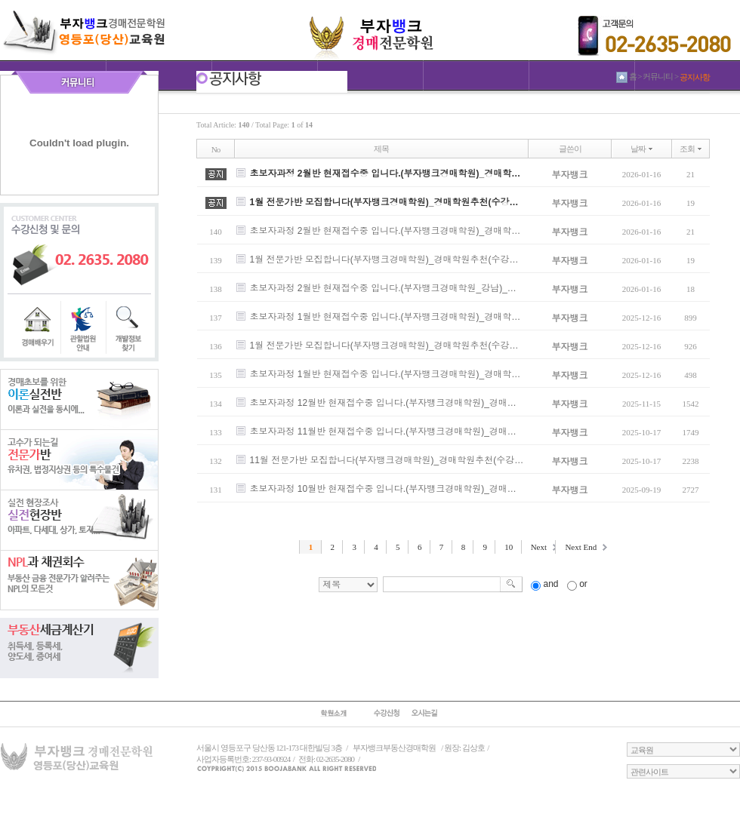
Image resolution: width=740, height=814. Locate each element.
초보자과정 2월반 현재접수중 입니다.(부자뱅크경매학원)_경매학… (385, 173)
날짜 (638, 148)
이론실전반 (79, 399)
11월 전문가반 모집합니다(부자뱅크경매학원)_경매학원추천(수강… (387, 460)
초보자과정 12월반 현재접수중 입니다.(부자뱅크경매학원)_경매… (383, 403)
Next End (581, 546)
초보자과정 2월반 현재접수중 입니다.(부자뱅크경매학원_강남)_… (383, 288)
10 (508, 546)
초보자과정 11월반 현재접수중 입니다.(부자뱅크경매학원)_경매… (383, 431)
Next (539, 546)
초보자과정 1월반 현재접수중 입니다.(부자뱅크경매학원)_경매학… (385, 317)
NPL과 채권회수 (79, 580)
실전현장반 (79, 520)
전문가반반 (79, 459)
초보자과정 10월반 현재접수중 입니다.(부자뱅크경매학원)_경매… (383, 489)
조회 (687, 148)
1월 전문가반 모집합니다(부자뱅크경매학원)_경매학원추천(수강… (384, 202)
